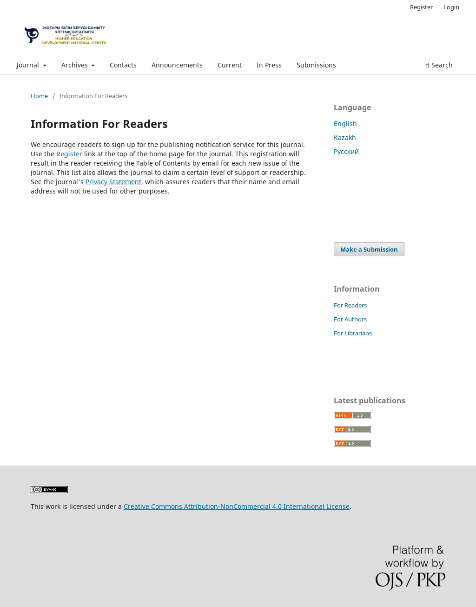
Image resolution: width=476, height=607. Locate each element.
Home (39, 96)
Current (230, 64)
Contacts (123, 64)
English (345, 123)
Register (421, 7)
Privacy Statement (113, 181)
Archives (75, 64)
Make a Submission (369, 249)
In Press (269, 64)
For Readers (350, 305)
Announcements (177, 64)
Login (451, 7)
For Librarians (353, 333)
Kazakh (345, 137)
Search (439, 64)
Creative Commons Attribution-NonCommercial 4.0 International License (237, 506)
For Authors (350, 319)
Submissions (316, 64)
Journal (29, 64)
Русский (346, 151)
